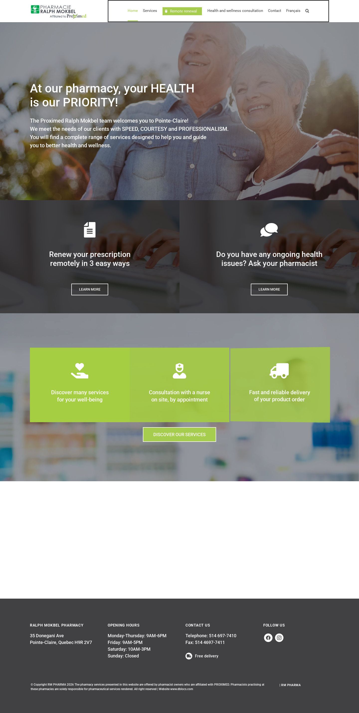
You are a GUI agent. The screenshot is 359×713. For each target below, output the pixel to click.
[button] (307, 11)
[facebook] (268, 638)
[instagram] (279, 638)
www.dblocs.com (181, 689)
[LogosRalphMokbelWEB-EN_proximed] (58, 5)
